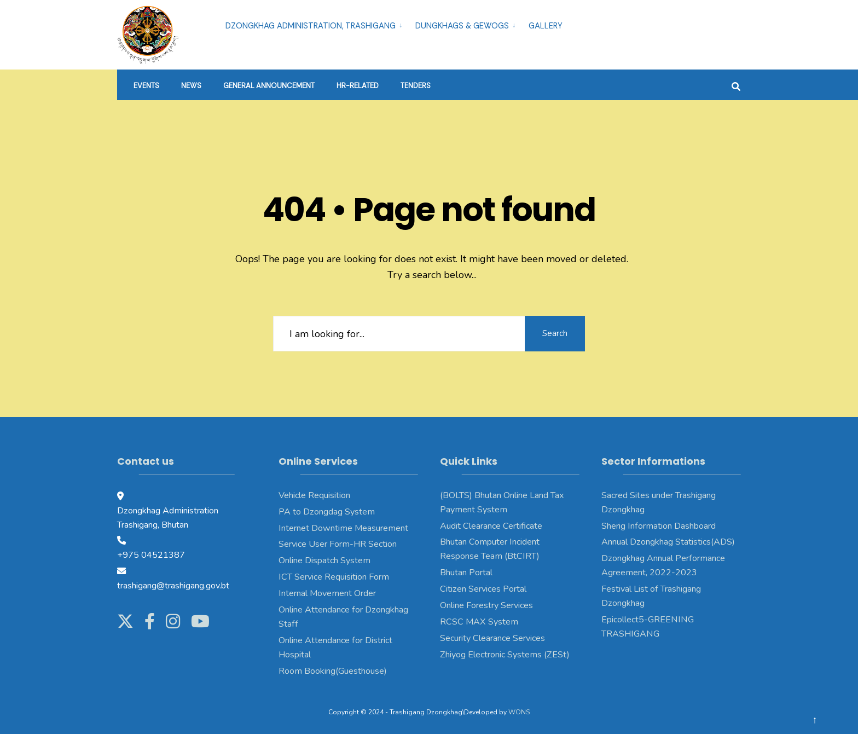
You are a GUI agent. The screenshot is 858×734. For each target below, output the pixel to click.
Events (146, 85)
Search (554, 333)
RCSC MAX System (479, 622)
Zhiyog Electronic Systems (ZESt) (505, 655)
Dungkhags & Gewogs (462, 25)
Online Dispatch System (324, 560)
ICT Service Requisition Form (334, 577)
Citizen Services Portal (483, 589)
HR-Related (358, 85)
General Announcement (269, 85)
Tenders (416, 85)
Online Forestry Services (486, 605)
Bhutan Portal (466, 573)
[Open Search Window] (736, 85)
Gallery (546, 25)
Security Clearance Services (492, 638)
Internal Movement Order (327, 593)
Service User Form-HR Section (338, 544)
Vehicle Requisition (314, 495)
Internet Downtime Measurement (343, 528)
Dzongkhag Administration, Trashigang (310, 25)
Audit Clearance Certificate (491, 526)
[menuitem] (316, 24)
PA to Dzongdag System (327, 512)
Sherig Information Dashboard (658, 526)
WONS (519, 712)
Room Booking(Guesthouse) (333, 671)
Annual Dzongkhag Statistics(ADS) (668, 542)
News (191, 85)
